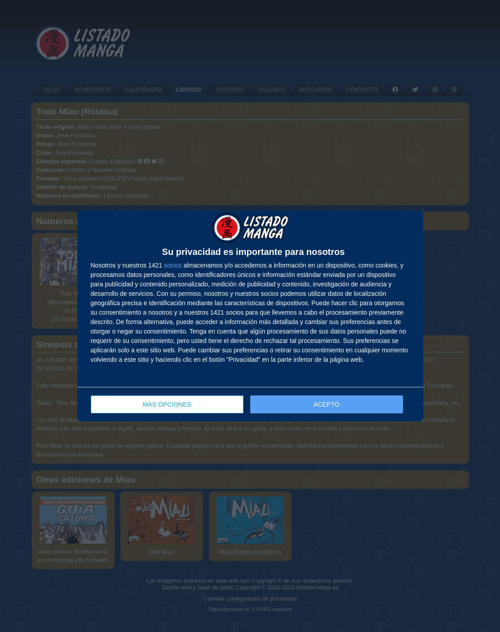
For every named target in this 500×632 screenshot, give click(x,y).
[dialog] (250, 316)
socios (173, 265)
